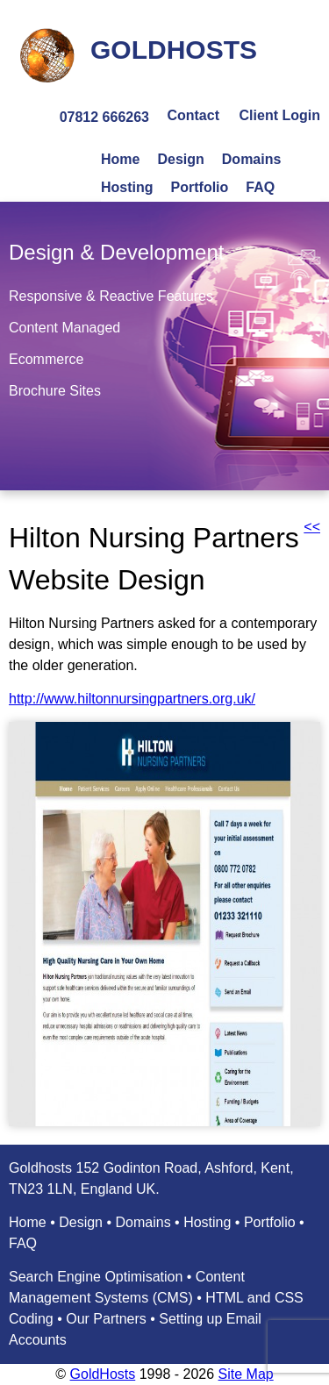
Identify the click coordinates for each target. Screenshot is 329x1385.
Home (120, 159)
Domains (252, 159)
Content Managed (64, 327)
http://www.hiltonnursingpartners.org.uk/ (132, 698)
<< (312, 526)
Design (180, 159)
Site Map (246, 1374)
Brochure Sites (55, 390)
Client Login (280, 115)
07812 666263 (104, 117)
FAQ (260, 187)
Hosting (127, 187)
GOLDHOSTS (173, 49)
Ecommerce (46, 359)
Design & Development (116, 252)
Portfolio (200, 187)
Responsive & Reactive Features (111, 296)
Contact (193, 115)
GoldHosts (103, 1374)
